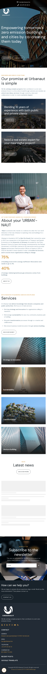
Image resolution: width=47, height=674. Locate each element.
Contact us (18, 58)
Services (6, 58)
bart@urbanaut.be (7, 641)
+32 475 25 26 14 (6, 647)
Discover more (23, 471)
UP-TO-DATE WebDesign (29, 669)
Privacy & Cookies (16, 669)
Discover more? (8, 332)
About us (9, 120)
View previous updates (23, 570)
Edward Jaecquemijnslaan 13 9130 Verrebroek (15, 636)
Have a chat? (10, 154)
